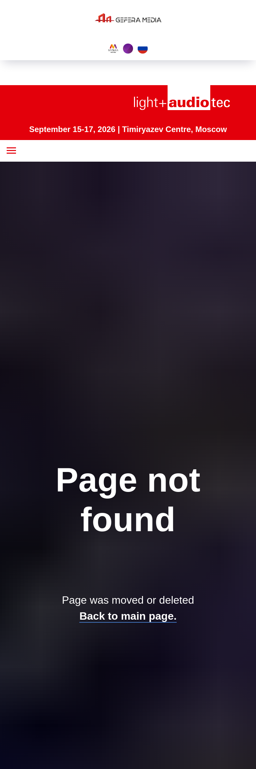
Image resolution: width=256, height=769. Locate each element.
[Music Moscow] (113, 49)
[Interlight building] (128, 49)
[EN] (143, 49)
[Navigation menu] (11, 150)
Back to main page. (128, 616)
